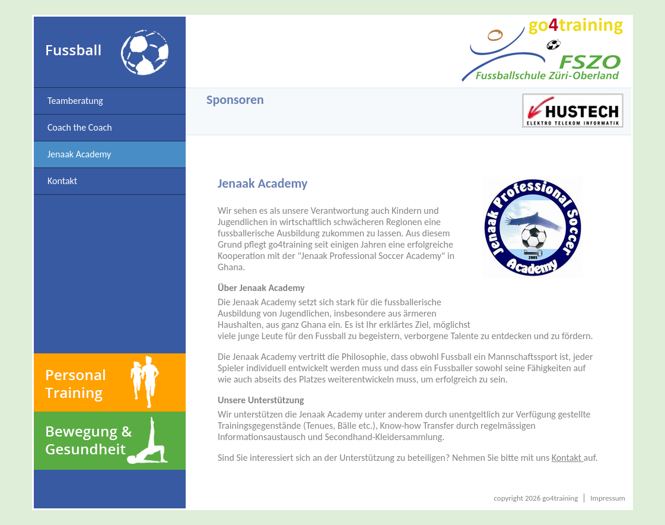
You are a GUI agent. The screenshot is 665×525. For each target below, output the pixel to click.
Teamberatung (75, 100)
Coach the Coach (79, 127)
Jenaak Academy (79, 154)
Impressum (607, 498)
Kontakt (62, 180)
